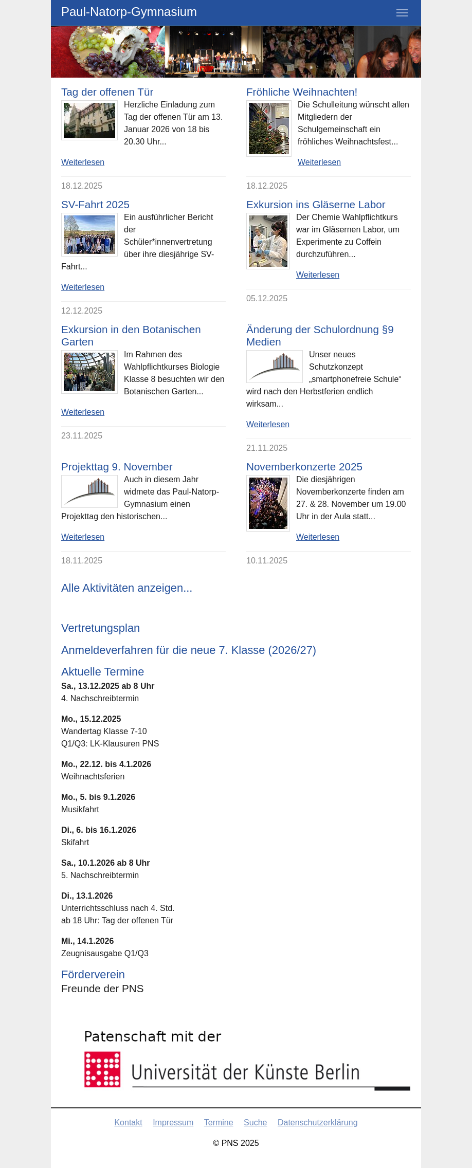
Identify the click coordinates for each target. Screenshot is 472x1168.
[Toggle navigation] (402, 13)
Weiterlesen (82, 162)
